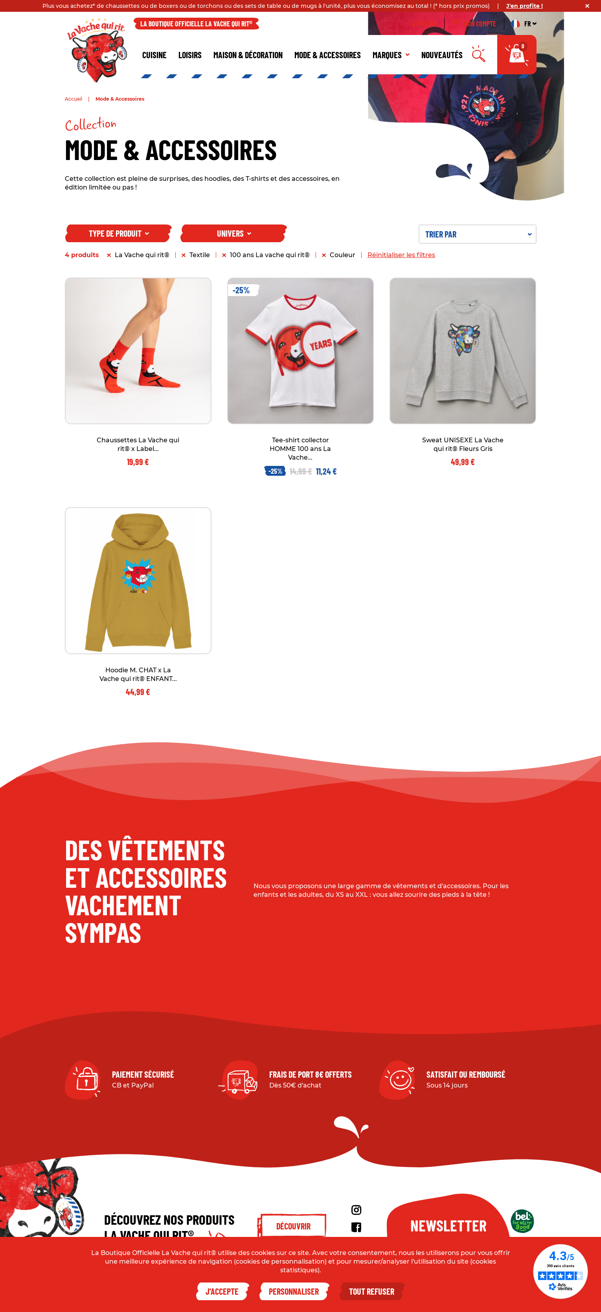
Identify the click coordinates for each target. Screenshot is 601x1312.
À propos (424, 23)
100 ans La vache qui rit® (270, 255)
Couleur (342, 255)
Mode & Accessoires (327, 54)
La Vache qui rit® (142, 255)
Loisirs (190, 54)
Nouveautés (442, 54)
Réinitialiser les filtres (401, 255)
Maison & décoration (248, 54)
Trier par (478, 234)
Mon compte (474, 23)
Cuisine (154, 54)
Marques (391, 54)
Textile (199, 255)
